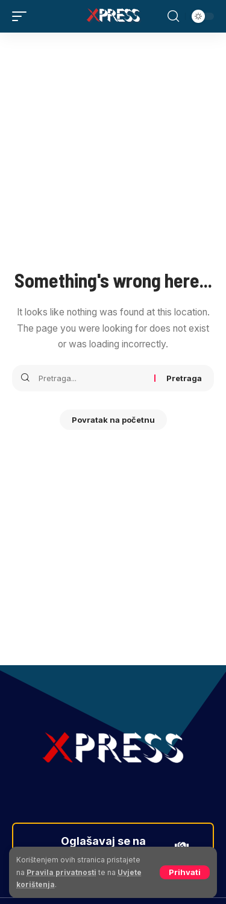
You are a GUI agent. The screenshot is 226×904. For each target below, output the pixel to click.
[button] (185, 872)
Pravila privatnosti (61, 872)
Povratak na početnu (113, 420)
